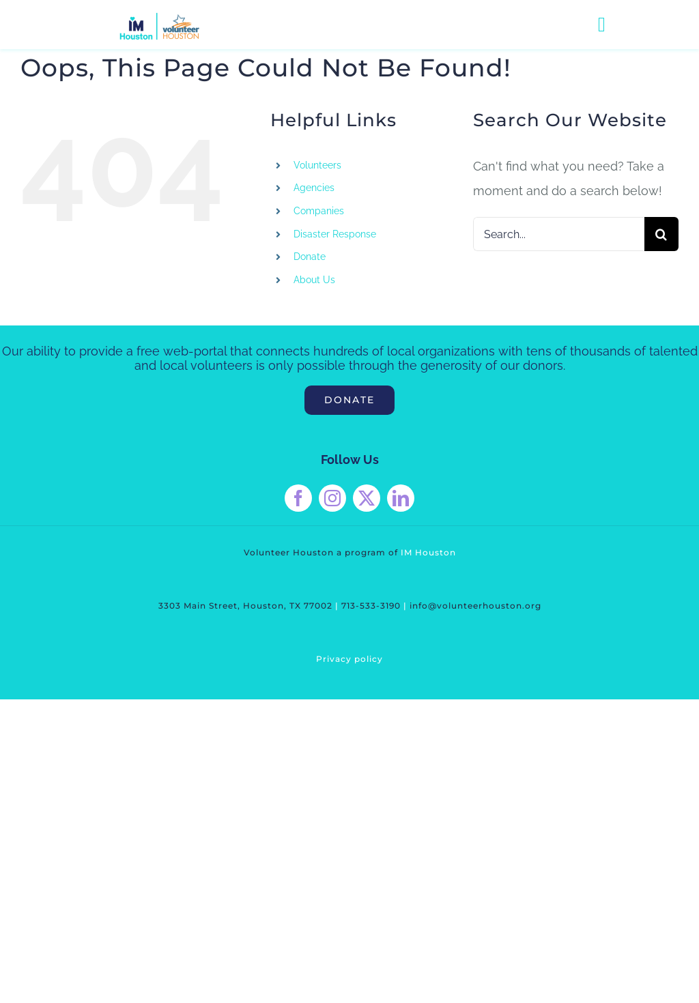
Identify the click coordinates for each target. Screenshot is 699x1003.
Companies (319, 210)
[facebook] (298, 498)
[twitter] (366, 498)
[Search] (661, 234)
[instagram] (332, 498)
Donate (310, 256)
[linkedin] (400, 498)
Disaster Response (335, 234)
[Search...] (558, 234)
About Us (314, 279)
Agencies (314, 187)
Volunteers (317, 165)
